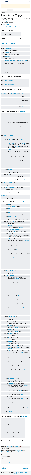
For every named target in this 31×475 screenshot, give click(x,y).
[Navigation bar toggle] (1, 1)
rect (6, 426)
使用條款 (17, 472)
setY (9, 402)
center (9, 204)
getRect (9, 265)
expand (9, 233)
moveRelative (10, 333)
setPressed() (17, 451)
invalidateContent (11, 158)
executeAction (8, 48)
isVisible (9, 329)
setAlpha (7, 67)
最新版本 (17, 7)
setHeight (10, 341)
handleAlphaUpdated (9, 80)
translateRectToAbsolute (12, 405)
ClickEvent (16, 32)
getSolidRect (10, 149)
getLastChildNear (11, 143)
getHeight (10, 247)
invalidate (10, 311)
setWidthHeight (11, 367)
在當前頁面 (3, 12)
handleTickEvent (11, 305)
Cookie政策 (26, 472)
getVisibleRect (10, 282)
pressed (23, 106)
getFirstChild (10, 135)
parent (7, 422)
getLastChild (10, 139)
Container (17, 26)
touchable (7, 430)
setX (9, 388)
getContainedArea (9, 182)
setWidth (9, 363)
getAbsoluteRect (11, 238)
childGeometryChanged (12, 216)
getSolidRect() (16, 278)
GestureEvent (20, 301)
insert (9, 154)
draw (9, 126)
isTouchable (10, 325)
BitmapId (18, 229)
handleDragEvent (11, 298)
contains (9, 120)
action (23, 93)
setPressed (7, 71)
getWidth (9, 286)
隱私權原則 (22, 472)
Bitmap (17, 367)
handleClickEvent (8, 32)
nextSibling (8, 419)
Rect (13, 126)
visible (7, 434)
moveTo (9, 337)
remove (9, 164)
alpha (23, 98)
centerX (9, 208)
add (8, 114)
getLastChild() (16, 146)
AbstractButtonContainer (10, 26)
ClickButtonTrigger (5, 24)
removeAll (10, 169)
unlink (9, 174)
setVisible (10, 359)
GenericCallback (12, 60)
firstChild (7, 195)
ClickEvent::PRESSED (5, 451)
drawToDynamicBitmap (12, 229)
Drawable (21, 26)
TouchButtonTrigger (4, 21)
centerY (9, 212)
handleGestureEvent (12, 301)
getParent (10, 261)
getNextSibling (11, 257)
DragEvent (19, 298)
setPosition (10, 345)
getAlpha (7, 52)
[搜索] (29, 1)
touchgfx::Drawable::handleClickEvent (14, 462)
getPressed (7, 56)
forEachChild (10, 130)
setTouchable (10, 355)
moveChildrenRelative (10, 187)
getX (9, 290)
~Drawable (10, 411)
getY (9, 294)
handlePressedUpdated (9, 84)
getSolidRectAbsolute (12, 275)
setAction (7, 60)
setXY (9, 392)
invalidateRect (10, 321)
